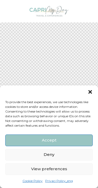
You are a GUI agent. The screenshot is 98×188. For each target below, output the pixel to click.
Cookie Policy (32, 181)
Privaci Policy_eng (59, 181)
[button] (90, 92)
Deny (49, 154)
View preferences (49, 168)
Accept (49, 140)
